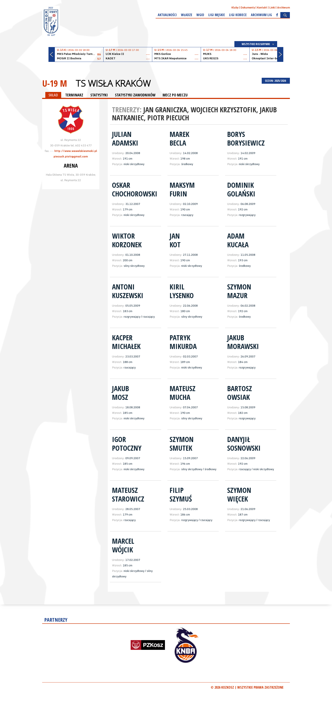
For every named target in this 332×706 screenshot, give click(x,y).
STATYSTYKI (99, 94)
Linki (272, 8)
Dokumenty (248, 8)
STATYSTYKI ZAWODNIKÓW (135, 94)
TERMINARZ (74, 94)
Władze (186, 15)
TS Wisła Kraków (113, 83)
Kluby (234, 8)
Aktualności (167, 15)
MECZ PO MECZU (175, 94)
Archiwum (283, 8)
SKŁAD (53, 94)
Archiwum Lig (261, 15)
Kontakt (262, 8)
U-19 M (54, 83)
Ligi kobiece (238, 15)
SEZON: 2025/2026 (276, 81)
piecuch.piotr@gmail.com (71, 156)
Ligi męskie (216, 15)
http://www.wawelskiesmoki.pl (75, 151)
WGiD (200, 15)
